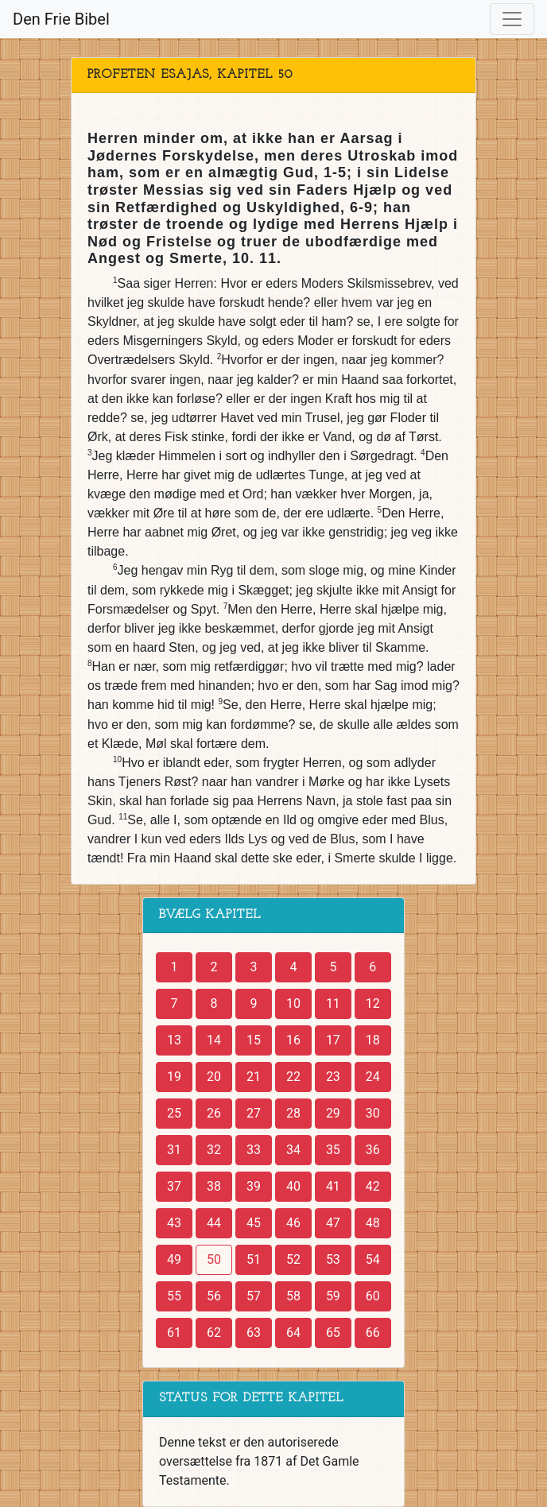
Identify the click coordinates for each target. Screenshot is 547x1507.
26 (214, 1113)
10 (293, 1003)
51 (253, 1259)
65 (333, 1332)
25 (174, 1113)
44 (214, 1222)
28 (293, 1113)
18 (373, 1040)
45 (253, 1222)
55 (174, 1296)
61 (174, 1332)
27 (253, 1113)
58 (293, 1296)
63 (253, 1332)
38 (214, 1186)
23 (333, 1076)
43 (174, 1222)
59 (333, 1296)
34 (293, 1149)
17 (333, 1040)
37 (174, 1186)
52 (293, 1259)
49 (174, 1259)
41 (333, 1186)
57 (253, 1296)
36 (373, 1149)
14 (214, 1040)
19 (174, 1076)
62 (214, 1332)
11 (333, 1003)
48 (373, 1222)
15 (253, 1040)
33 (253, 1149)
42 (373, 1186)
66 (373, 1332)
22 (293, 1076)
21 (253, 1076)
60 (373, 1296)
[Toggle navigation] (512, 19)
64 (293, 1332)
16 (293, 1040)
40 (293, 1186)
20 (214, 1076)
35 (333, 1149)
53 (333, 1259)
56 (214, 1296)
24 (373, 1076)
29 (333, 1113)
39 (253, 1186)
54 (373, 1259)
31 (174, 1149)
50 (214, 1259)
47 (333, 1222)
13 (174, 1040)
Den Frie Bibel (61, 19)
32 (214, 1149)
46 (293, 1222)
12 (373, 1003)
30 (373, 1113)
